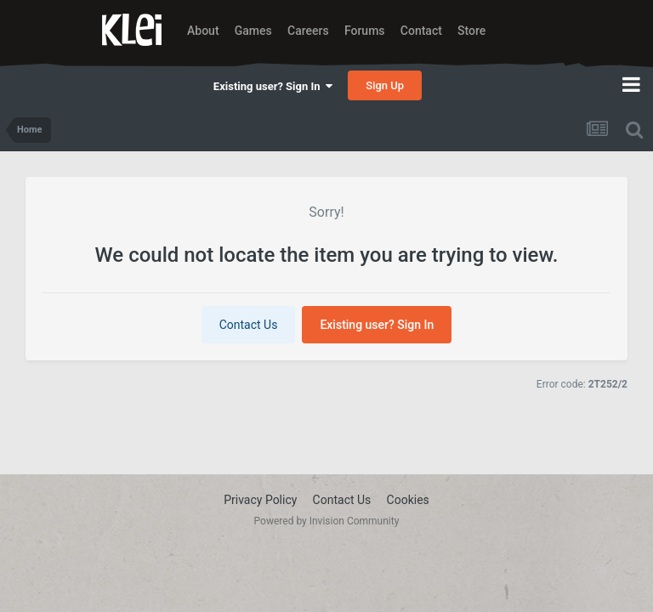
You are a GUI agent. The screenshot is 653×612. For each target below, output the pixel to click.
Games (253, 30)
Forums (364, 30)
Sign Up (385, 85)
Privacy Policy (260, 500)
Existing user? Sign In (272, 86)
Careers (308, 30)
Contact (421, 30)
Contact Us (248, 325)
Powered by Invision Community (327, 521)
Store (471, 30)
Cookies (408, 500)
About (203, 30)
